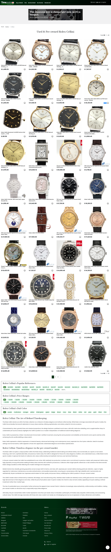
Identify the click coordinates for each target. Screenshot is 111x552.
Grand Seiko (4, 536)
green (47, 412)
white (80, 412)
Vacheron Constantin (29, 531)
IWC (24, 518)
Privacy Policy (48, 533)
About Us (47, 531)
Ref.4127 (53, 387)
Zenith (24, 528)
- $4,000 (31, 400)
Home (46, 513)
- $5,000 (38, 400)
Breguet (3, 520)
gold (95, 412)
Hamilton (25, 513)
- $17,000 (52, 402)
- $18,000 (59, 402)
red (85, 412)
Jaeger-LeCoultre (28, 520)
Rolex (7, 27)
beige (53, 412)
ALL (5, 387)
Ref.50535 (7, 389)
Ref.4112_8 (46, 387)
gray (89, 412)
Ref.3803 (10, 387)
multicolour (17, 412)
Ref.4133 (60, 387)
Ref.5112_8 (35, 389)
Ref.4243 (67, 387)
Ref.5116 (57, 389)
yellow (32, 412)
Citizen (3, 531)
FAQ (25, 3)
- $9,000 (68, 400)
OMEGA (3, 518)
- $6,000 (46, 400)
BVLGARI (3, 525)
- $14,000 (29, 402)
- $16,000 (44, 402)
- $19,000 (67, 402)
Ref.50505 (84, 387)
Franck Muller (5, 533)
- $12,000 (13, 402)
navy (64, 412)
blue (69, 412)
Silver (100, 412)
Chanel (25, 536)
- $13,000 (21, 402)
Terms (46, 536)
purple (10, 412)
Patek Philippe (27, 523)
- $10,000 (75, 400)
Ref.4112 (38, 387)
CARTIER (3, 528)
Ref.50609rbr (15, 389)
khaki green (39, 412)
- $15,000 (36, 402)
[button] (24, 69)
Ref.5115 (42, 389)
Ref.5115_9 (50, 389)
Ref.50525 (100, 387)
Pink (105, 412)
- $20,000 (75, 402)
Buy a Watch (19, 3)
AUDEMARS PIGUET (6, 515)
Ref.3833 (25, 387)
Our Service (40, 3)
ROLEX (3, 513)
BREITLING (4, 523)
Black (74, 412)
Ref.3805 (17, 387)
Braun (59, 412)
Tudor (24, 525)
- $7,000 (53, 400)
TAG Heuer (26, 533)
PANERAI (25, 515)
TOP (2, 27)
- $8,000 (60, 400)
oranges (25, 412)
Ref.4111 (32, 387)
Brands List (48, 3)
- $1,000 (10, 400)
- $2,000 (17, 400)
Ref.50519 (92, 387)
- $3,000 (24, 400)
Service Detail (31, 3)
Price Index (47, 528)
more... (64, 389)
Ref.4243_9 (75, 387)
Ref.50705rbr (25, 389)
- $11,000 (6, 402)
